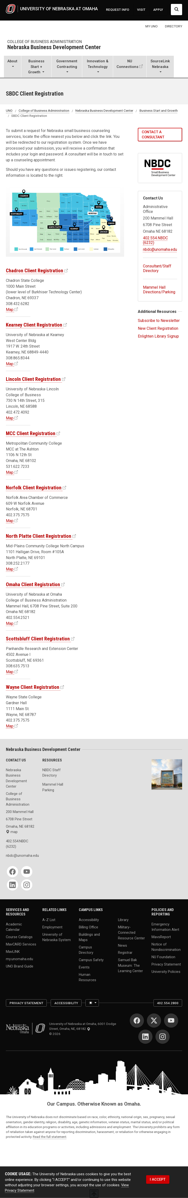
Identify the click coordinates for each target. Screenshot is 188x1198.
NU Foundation (163, 957)
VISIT (141, 9)
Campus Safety (91, 960)
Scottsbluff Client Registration (38, 639)
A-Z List (48, 920)
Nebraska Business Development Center (54, 47)
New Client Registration (158, 328)
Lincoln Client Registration (33, 379)
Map (9, 309)
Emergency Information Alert (165, 927)
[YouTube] (26, 871)
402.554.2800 (167, 1003)
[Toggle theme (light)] (92, 1003)
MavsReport (161, 937)
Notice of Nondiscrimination (166, 947)
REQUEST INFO (117, 9)
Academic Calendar (14, 927)
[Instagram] (26, 884)
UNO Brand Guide (19, 966)
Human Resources (87, 977)
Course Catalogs (19, 937)
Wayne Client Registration (32, 687)
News (122, 945)
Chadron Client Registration (34, 271)
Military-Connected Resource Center (131, 932)
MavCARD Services (21, 944)
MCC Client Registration (30, 433)
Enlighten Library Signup (158, 336)
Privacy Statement (166, 964)
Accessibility (89, 920)
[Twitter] (154, 1020)
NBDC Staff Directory (51, 773)
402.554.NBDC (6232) (17, 844)
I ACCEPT (157, 1179)
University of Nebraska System (56, 937)
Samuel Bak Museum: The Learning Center (130, 965)
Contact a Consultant (153, 134)
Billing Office (88, 927)
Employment (52, 927)
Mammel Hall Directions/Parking (159, 289)
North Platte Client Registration (38, 536)
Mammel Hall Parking (52, 787)
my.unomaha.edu (19, 958)
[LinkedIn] (12, 884)
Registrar (125, 952)
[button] (12, 67)
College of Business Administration (44, 41)
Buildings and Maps (89, 937)
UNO (9, 111)
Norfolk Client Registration (33, 488)
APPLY (158, 9)
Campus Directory (86, 950)
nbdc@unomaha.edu (160, 249)
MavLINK (13, 951)
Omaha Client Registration (33, 584)
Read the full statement (49, 1137)
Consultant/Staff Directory (157, 268)
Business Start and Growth (159, 111)
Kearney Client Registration (34, 325)
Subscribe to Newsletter (159, 320)
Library (123, 920)
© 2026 (55, 1034)
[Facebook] (12, 871)
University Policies (166, 971)
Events (84, 967)
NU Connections (127, 64)
